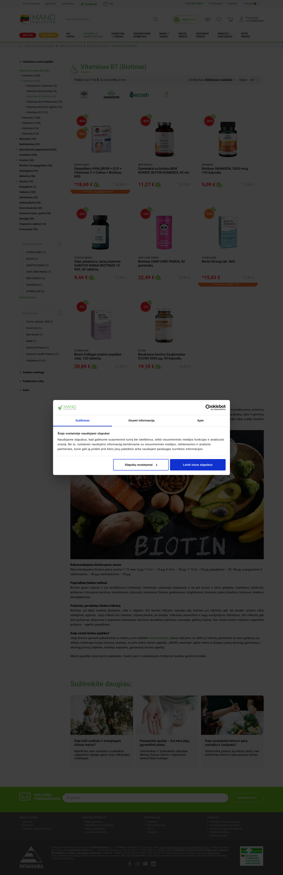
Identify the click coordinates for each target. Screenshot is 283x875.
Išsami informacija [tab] (142, 420)
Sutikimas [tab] (82, 420)
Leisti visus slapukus (198, 464)
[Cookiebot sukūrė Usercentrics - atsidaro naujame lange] (208, 407)
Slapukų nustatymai (141, 464)
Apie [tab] (200, 420)
